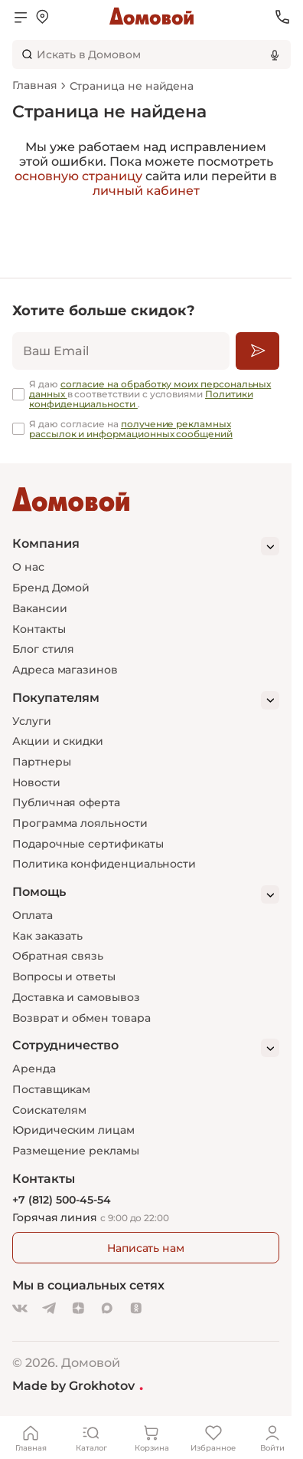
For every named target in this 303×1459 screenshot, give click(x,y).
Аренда (34, 1068)
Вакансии (39, 608)
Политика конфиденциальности (104, 864)
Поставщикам (51, 1089)
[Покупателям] (145, 700)
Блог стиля (43, 649)
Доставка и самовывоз (76, 997)
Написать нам (145, 1248)
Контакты (38, 629)
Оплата (32, 915)
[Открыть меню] (20, 17)
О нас (28, 567)
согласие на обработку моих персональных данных (150, 389)
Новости (36, 782)
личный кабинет (146, 190)
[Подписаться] (257, 351)
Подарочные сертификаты (87, 844)
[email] (121, 351)
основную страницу (78, 176)
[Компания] (145, 546)
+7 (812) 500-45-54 (61, 1200)
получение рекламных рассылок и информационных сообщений (131, 429)
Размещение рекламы (75, 1151)
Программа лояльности (80, 823)
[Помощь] (145, 894)
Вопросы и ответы (64, 976)
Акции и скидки (57, 741)
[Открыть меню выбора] (42, 17)
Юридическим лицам (73, 1130)
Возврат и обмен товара (81, 1018)
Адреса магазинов (65, 670)
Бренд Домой (51, 587)
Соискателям (49, 1110)
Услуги (31, 721)
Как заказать (47, 936)
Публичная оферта (66, 802)
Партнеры (41, 762)
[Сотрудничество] (145, 1048)
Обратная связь (57, 956)
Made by (77, 1385)
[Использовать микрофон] (275, 54)
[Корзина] (151, 1437)
